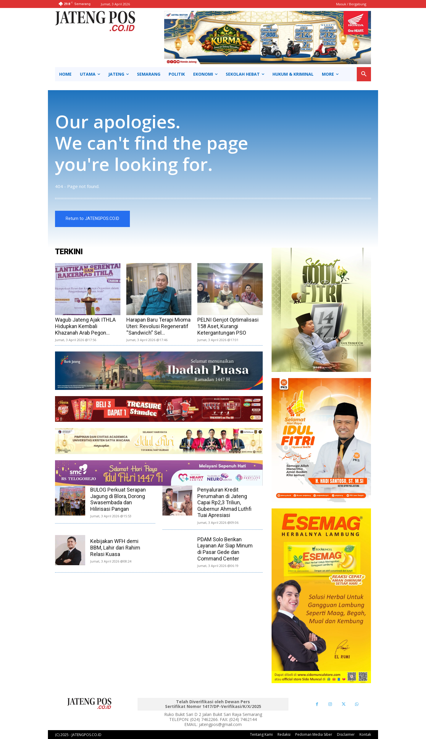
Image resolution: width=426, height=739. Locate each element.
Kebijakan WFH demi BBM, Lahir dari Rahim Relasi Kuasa (115, 547)
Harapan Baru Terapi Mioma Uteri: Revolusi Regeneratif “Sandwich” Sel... (158, 326)
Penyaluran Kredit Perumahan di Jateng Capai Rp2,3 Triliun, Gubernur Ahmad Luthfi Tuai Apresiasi (224, 502)
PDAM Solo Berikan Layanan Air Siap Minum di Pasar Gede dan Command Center (225, 549)
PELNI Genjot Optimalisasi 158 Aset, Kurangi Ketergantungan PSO (228, 326)
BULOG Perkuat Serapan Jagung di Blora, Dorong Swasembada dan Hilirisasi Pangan (118, 499)
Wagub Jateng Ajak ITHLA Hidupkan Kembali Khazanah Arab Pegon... (85, 326)
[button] (364, 74)
